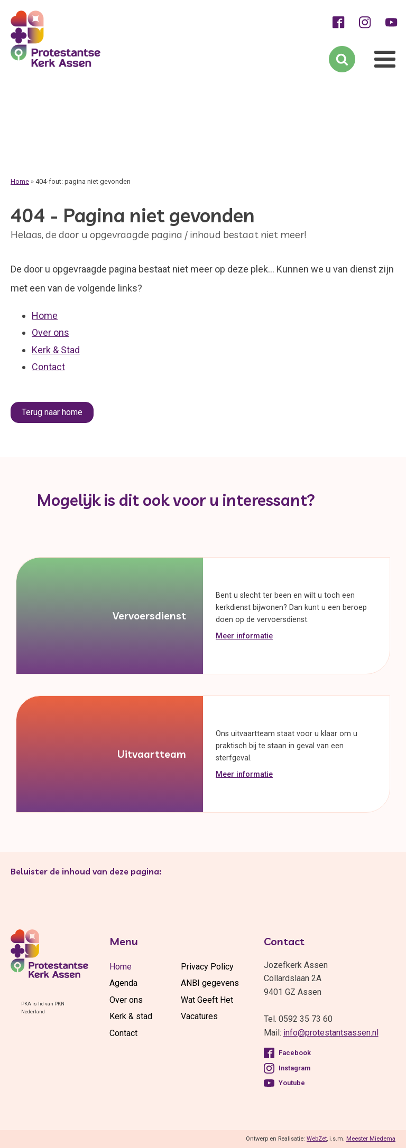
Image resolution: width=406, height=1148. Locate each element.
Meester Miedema (370, 1138)
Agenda (123, 983)
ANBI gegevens (210, 983)
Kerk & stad (130, 1016)
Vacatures (199, 1016)
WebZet (317, 1138)
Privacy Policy (207, 967)
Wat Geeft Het (207, 1000)
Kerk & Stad (56, 349)
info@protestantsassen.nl (331, 1033)
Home (20, 181)
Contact (48, 366)
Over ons (50, 332)
